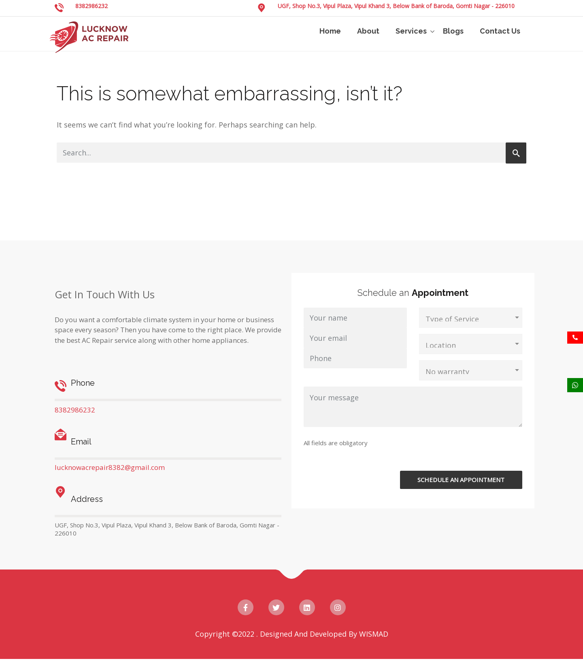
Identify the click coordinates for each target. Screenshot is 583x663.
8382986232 (91, 6)
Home (330, 31)
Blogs (453, 31)
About (368, 31)
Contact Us (500, 31)
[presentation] (461, 455)
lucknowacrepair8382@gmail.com (110, 467)
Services (411, 31)
